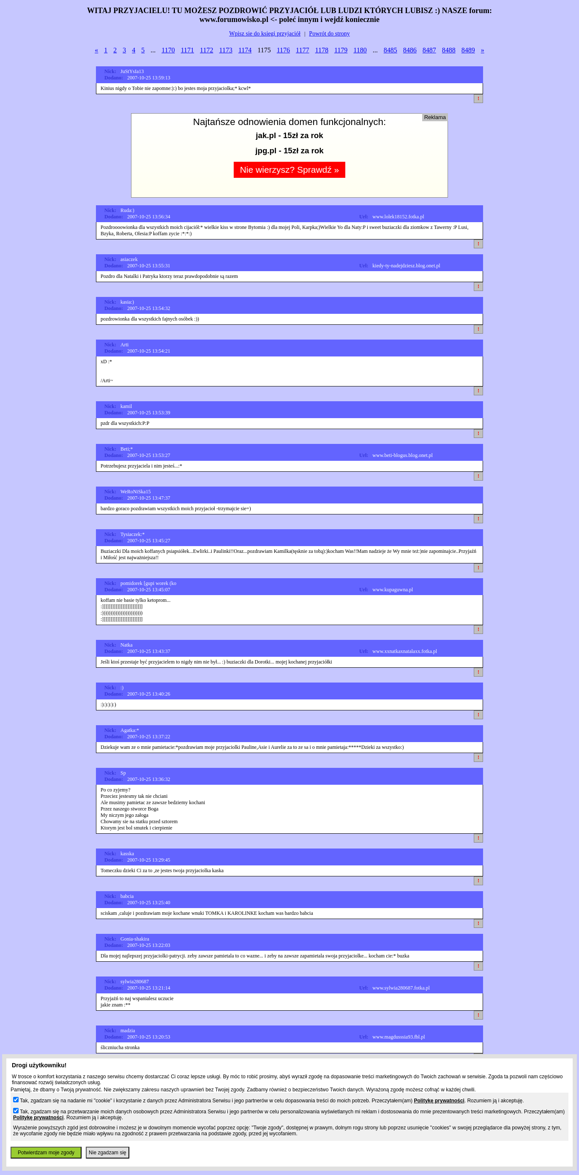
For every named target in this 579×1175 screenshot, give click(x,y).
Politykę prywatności (439, 1101)
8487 (429, 50)
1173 (225, 50)
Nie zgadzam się (107, 1153)
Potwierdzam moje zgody (46, 1153)
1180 (359, 50)
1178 (321, 50)
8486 (410, 50)
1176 (283, 50)
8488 (449, 50)
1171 (187, 50)
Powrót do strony (329, 33)
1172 (206, 50)
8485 (390, 50)
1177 (302, 50)
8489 (468, 50)
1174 (244, 50)
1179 (340, 50)
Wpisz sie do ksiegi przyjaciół (264, 33)
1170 (168, 50)
